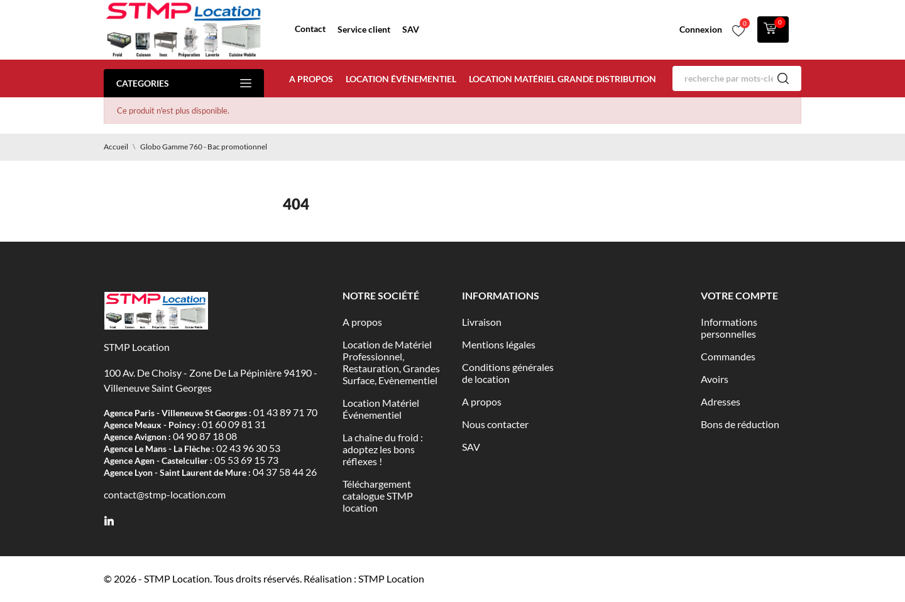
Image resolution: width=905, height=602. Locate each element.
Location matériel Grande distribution (562, 78)
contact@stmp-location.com (165, 494)
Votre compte (739, 295)
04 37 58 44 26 (285, 472)
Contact (310, 28)
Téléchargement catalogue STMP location (378, 495)
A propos (311, 78)
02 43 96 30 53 (248, 448)
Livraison (482, 322)
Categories (183, 83)
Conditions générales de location (508, 373)
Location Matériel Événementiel (381, 409)
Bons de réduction (740, 424)
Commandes (728, 356)
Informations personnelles (729, 328)
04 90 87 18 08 (205, 436)
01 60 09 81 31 (234, 424)
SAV (410, 29)
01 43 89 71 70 (285, 412)
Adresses (720, 401)
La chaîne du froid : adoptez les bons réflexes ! (383, 449)
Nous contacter (495, 424)
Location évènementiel (401, 78)
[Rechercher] (736, 78)
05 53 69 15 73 (246, 460)
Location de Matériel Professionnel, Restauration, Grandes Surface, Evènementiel (391, 362)
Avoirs (714, 379)
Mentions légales (498, 344)
